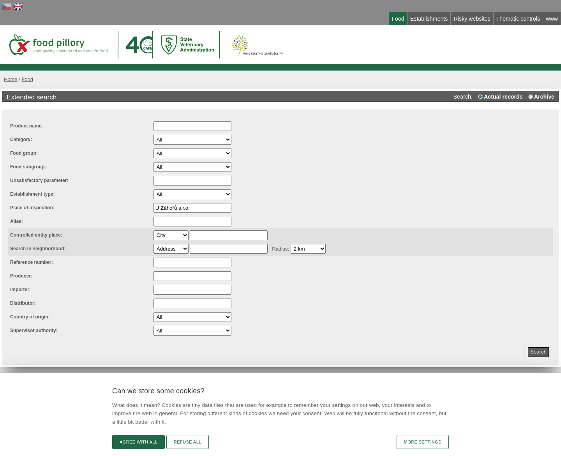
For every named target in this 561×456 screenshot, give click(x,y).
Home (11, 79)
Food (27, 79)
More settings (422, 442)
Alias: (16, 221)
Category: (21, 139)
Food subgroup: (28, 167)
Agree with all (138, 442)
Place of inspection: (32, 207)
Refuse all (187, 442)
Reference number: (31, 262)
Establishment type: (32, 194)
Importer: (20, 289)
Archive (544, 97)
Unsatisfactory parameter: (39, 180)
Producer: (21, 276)
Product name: (26, 126)
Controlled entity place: (36, 235)
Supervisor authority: (34, 330)
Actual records (503, 97)
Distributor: (23, 303)
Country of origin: (30, 317)
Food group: (24, 153)
